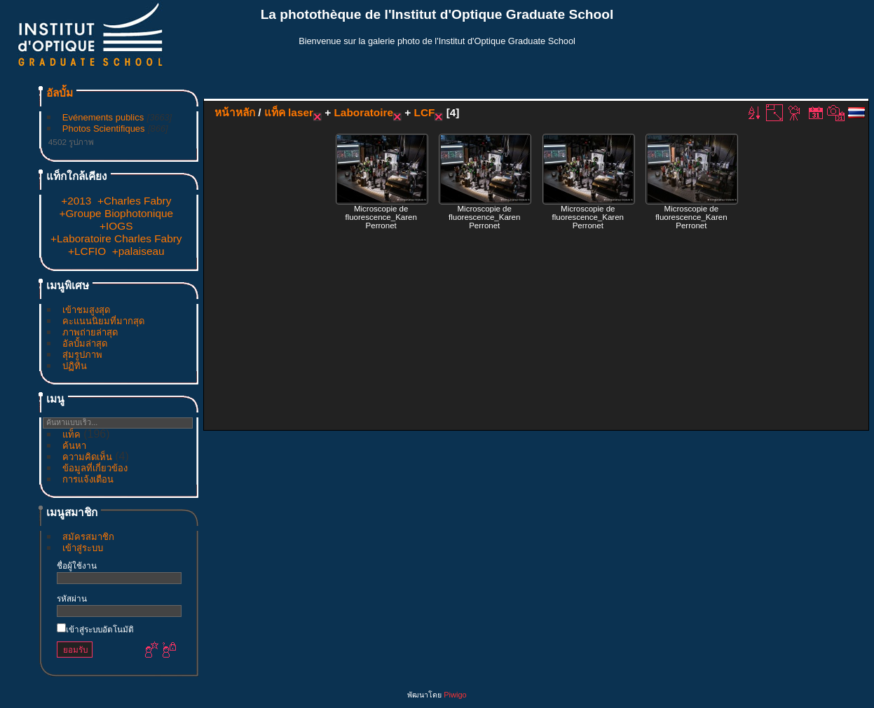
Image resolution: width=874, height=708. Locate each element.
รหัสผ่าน (72, 598)
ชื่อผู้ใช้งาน (77, 565)
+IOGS (116, 226)
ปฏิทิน (74, 366)
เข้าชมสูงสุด (86, 310)
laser (300, 112)
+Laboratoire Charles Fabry (116, 238)
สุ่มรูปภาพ (82, 354)
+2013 (76, 201)
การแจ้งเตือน (88, 479)
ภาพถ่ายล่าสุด (90, 332)
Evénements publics (103, 117)
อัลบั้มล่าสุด (84, 343)
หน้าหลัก (234, 112)
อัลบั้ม (59, 93)
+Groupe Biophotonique (116, 213)
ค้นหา (74, 445)
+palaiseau (138, 251)
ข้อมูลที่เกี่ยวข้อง (95, 468)
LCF (424, 112)
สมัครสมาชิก (88, 537)
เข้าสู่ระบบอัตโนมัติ (95, 629)
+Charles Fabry (134, 201)
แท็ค (71, 434)
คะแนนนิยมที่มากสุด (103, 321)
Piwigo (455, 694)
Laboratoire (363, 112)
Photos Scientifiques (103, 128)
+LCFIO (87, 251)
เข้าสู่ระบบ (82, 548)
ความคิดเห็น (87, 457)
